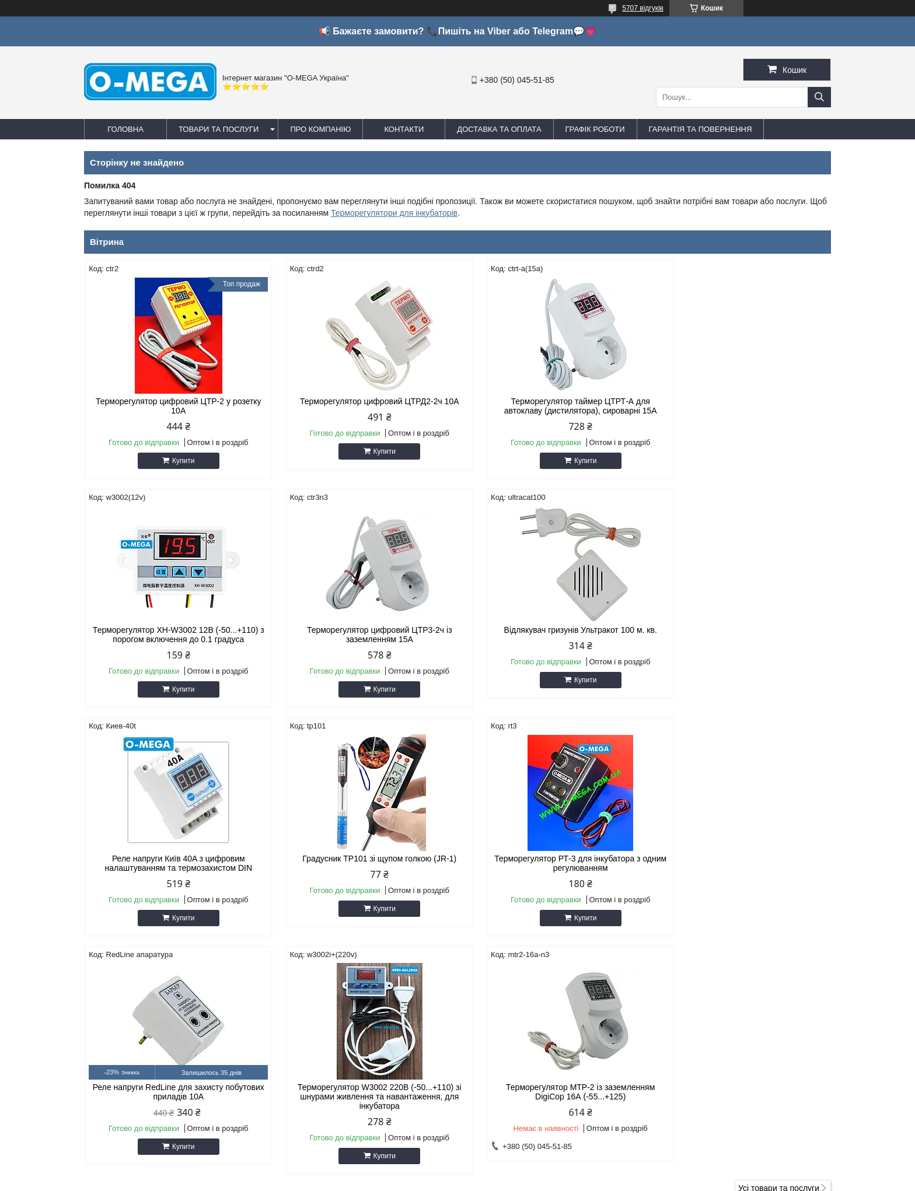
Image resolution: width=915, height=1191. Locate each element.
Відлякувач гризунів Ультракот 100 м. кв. (362, 630)
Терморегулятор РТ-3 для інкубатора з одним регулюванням (173, 863)
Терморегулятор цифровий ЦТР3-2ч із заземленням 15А (173, 634)
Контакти (404, 129)
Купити (177, 461)
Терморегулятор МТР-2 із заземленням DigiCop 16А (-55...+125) (742, 863)
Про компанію (320, 129)
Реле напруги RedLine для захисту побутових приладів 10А (362, 863)
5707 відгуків (642, 8)
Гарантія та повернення (700, 129)
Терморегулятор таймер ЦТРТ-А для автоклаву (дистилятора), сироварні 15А (552, 406)
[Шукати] (819, 97)
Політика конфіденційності (596, 1180)
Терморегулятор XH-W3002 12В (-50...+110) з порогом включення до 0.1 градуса (742, 406)
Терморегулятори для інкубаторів (394, 213)
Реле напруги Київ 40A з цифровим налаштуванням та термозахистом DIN (552, 634)
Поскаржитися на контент (506, 1180)
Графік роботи (595, 129)
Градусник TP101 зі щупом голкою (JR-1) (742, 630)
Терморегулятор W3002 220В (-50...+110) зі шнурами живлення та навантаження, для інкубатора (552, 868)
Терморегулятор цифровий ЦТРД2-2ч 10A (362, 401)
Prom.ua (512, 1169)
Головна (125, 129)
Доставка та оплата (499, 129)
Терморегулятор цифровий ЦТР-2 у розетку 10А (173, 406)
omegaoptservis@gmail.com (527, 1062)
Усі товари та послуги (778, 959)
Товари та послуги (219, 129)
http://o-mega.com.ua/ (515, 1047)
